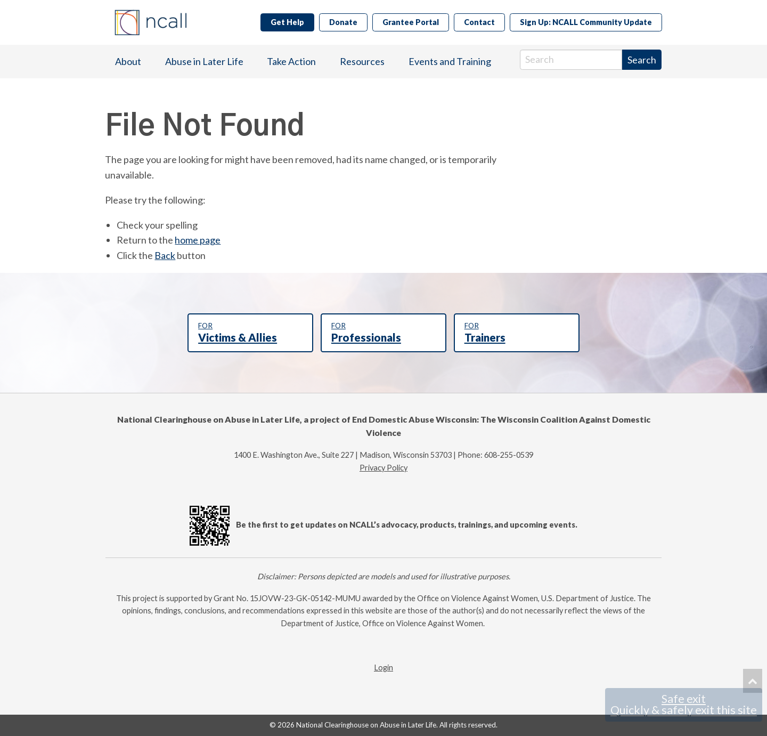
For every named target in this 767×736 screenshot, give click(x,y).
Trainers (516, 332)
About (128, 61)
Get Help (287, 22)
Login (383, 667)
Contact (479, 22)
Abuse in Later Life (204, 61)
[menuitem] (128, 62)
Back (164, 255)
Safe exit (683, 704)
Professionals (383, 332)
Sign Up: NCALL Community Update (586, 22)
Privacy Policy (383, 467)
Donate (343, 22)
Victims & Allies (250, 332)
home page (198, 240)
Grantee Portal (410, 22)
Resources (362, 61)
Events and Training (450, 61)
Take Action (291, 61)
